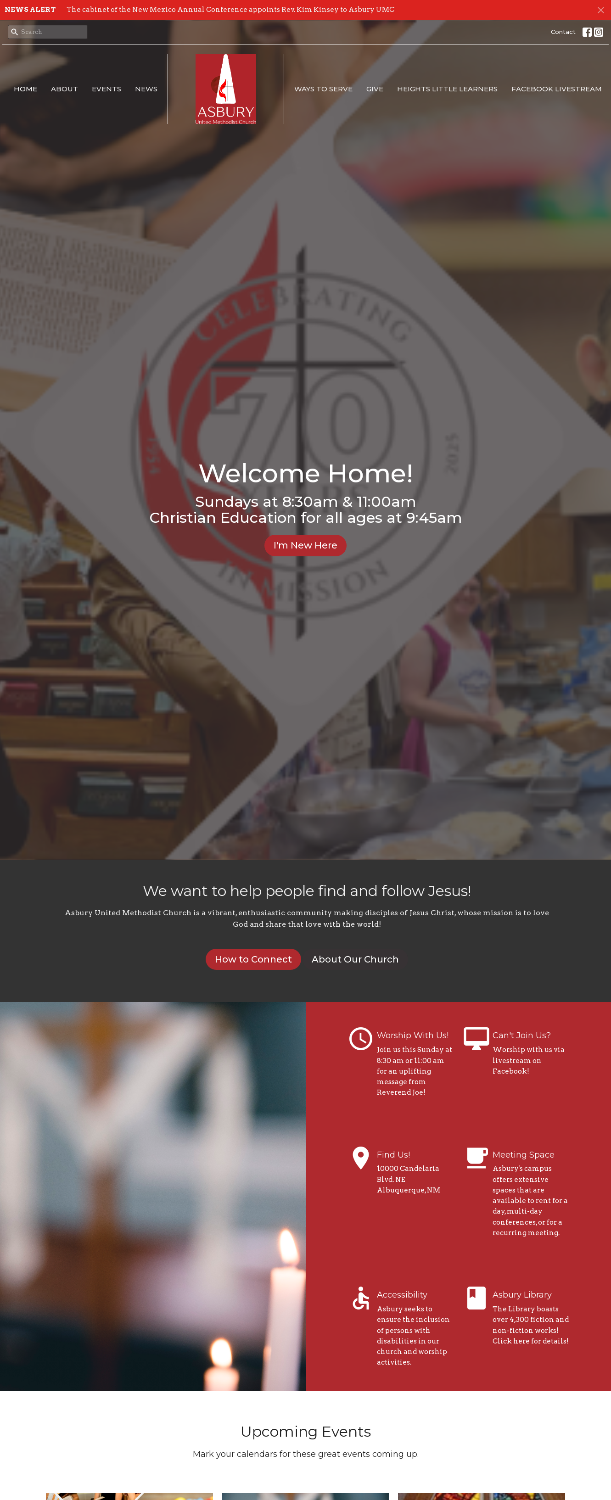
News (146, 88)
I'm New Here (305, 545)
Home (25, 88)
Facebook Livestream (556, 88)
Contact (563, 31)
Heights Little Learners (447, 88)
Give (374, 88)
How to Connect (253, 959)
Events (106, 88)
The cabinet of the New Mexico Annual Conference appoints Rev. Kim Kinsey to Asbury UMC (230, 10)
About (64, 88)
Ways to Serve (323, 88)
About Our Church (355, 959)
